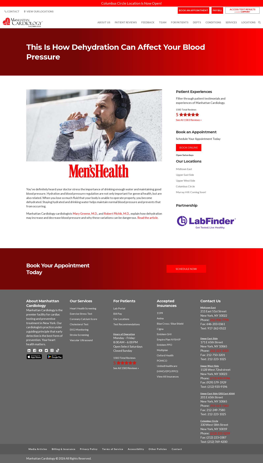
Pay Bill (217, 10)
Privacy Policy (88, 449)
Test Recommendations (126, 324)
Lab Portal (119, 308)
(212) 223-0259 (220, 433)
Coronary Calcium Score (83, 318)
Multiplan (162, 350)
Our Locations (121, 318)
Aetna (160, 318)
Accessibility (136, 449)
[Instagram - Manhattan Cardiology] (52, 351)
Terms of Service (112, 449)
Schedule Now (186, 268)
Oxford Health (165, 355)
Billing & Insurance (63, 449)
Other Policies (158, 449)
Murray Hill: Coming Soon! (191, 192)
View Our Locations (38, 11)
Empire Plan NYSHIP (169, 339)
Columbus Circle (185, 186)
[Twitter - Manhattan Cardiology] (46, 351)
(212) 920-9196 (220, 378)
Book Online (188, 147)
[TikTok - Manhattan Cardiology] (57, 351)
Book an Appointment (193, 10)
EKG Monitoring (79, 329)
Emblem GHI (164, 334)
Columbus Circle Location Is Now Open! (131, 3)
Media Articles (38, 449)
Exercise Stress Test (81, 313)
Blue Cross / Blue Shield (170, 323)
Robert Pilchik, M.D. (116, 213)
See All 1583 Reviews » (189, 119)
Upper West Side (185, 180)
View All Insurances (168, 376)
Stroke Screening (79, 334)
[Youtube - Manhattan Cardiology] (40, 351)
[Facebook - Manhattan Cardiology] (34, 351)
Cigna (160, 328)
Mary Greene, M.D (85, 213)
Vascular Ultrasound (81, 340)
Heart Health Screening (83, 308)
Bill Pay (117, 313)
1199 (160, 313)
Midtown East (184, 168)
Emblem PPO (164, 344)
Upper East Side (185, 174)
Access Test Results (242, 9)
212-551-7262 (219, 405)
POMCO (162, 360)
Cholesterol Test (79, 324)
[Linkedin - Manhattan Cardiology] (29, 351)
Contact (12, 11)
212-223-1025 (219, 350)
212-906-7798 (219, 320)
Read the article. (147, 217)
